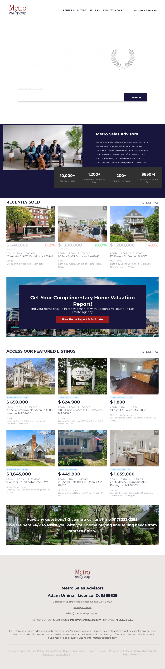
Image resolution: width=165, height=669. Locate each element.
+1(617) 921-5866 (83, 607)
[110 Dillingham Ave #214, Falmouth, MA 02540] (82, 376)
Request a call (112, 10)
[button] (19, 10)
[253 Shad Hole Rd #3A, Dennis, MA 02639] (82, 448)
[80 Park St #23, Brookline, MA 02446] (82, 224)
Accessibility (63, 654)
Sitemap (49, 654)
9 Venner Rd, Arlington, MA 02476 (27, 482)
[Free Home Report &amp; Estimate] (82, 319)
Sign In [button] (152, 10)
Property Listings (96, 651)
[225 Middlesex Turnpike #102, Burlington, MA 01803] (134, 448)
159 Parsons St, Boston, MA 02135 (128, 256)
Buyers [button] (81, 10)
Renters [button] (68, 10)
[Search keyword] (71, 97)
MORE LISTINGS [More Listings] (150, 351)
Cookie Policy (53, 651)
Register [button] (139, 10)
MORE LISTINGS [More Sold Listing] (150, 202)
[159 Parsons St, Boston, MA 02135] (134, 224)
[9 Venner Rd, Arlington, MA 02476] (30, 448)
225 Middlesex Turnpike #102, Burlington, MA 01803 (129, 483)
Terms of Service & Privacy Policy (25, 651)
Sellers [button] (95, 10)
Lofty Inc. (128, 651)
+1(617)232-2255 (124, 619)
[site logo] (82, 574)
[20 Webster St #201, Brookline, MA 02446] (30, 224)
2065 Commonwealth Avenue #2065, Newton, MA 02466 (30, 411)
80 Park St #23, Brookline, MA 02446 (78, 256)
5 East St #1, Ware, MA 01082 (128, 410)
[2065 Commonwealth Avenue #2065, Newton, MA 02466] (30, 376)
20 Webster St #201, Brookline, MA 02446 (29, 256)
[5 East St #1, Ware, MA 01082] (134, 376)
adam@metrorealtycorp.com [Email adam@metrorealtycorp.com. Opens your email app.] (82, 613)
